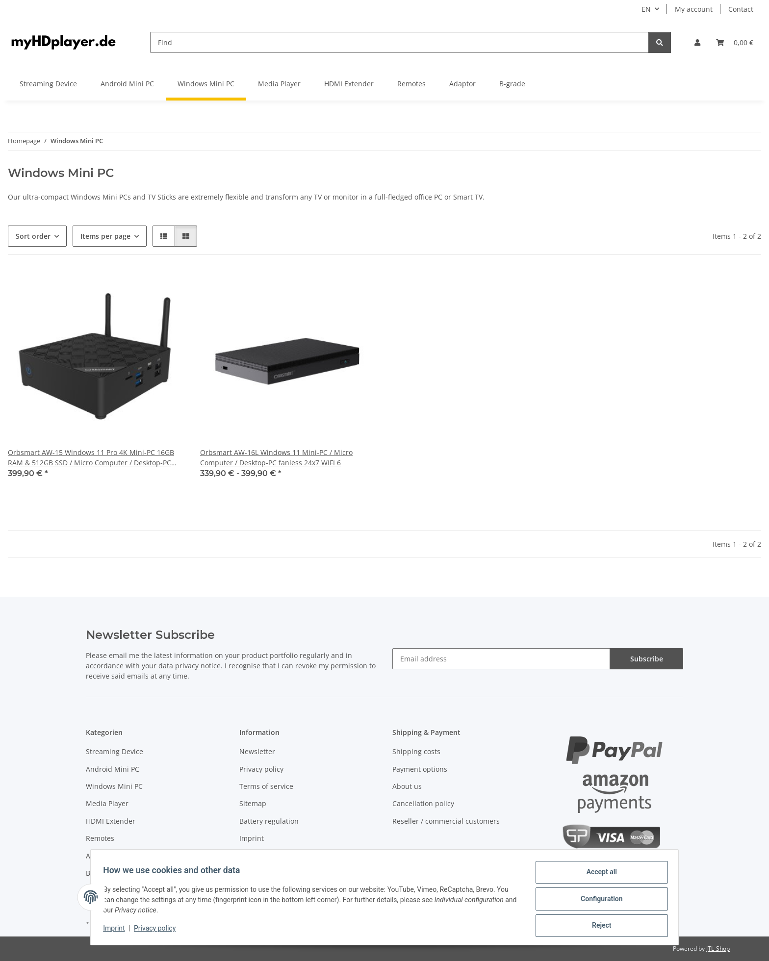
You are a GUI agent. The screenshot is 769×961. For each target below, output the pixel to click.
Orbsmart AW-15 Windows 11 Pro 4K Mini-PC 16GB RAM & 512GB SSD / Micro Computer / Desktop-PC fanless (91, 458)
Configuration (598, 901)
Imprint (117, 931)
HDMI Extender (110, 821)
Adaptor (99, 855)
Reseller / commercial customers (446, 821)
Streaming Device (114, 751)
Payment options (419, 769)
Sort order (33, 236)
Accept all (598, 875)
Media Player (107, 803)
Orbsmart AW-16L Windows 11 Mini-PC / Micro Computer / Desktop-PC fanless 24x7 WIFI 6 (276, 457)
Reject (598, 926)
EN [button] (646, 9)
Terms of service (266, 786)
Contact (740, 9)
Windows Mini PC (114, 786)
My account (694, 9)
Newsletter (257, 751)
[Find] (399, 42)
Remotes (100, 838)
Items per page (105, 236)
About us (407, 786)
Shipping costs (416, 751)
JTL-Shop (718, 948)
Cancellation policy (423, 803)
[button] (697, 42)
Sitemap (252, 803)
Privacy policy (158, 931)
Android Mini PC (112, 769)
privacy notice (198, 665)
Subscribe (646, 658)
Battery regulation (269, 821)
